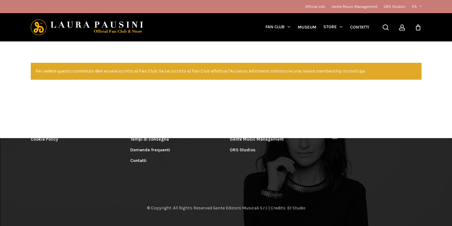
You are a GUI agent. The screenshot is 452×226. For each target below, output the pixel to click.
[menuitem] (417, 6)
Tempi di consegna (149, 139)
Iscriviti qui (354, 71)
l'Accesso (237, 71)
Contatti (138, 160)
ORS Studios (243, 150)
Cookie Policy (44, 139)
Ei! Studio (296, 208)
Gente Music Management (257, 139)
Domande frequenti (150, 150)
